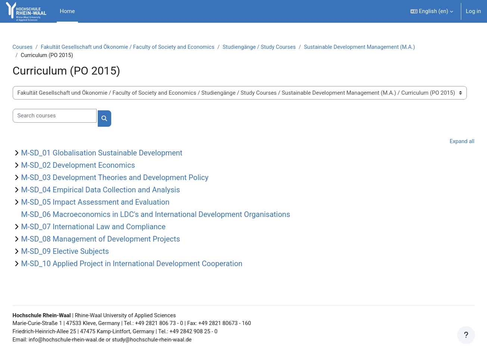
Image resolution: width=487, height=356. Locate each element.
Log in (473, 11)
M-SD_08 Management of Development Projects (114, 239)
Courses (36, 47)
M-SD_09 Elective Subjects (79, 252)
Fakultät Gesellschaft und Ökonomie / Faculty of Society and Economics (144, 47)
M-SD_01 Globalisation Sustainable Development (115, 153)
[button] (432, 11)
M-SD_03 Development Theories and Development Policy (128, 178)
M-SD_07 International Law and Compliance (107, 227)
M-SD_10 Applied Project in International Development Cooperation (145, 264)
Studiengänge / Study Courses (280, 47)
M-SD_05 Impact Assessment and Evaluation (109, 202)
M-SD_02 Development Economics (92, 165)
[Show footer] (466, 335)
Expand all (448, 142)
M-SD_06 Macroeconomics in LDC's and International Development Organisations (169, 215)
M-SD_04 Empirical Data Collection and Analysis (114, 190)
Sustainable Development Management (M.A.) (383, 47)
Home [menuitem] (67, 11)
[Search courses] (68, 116)
